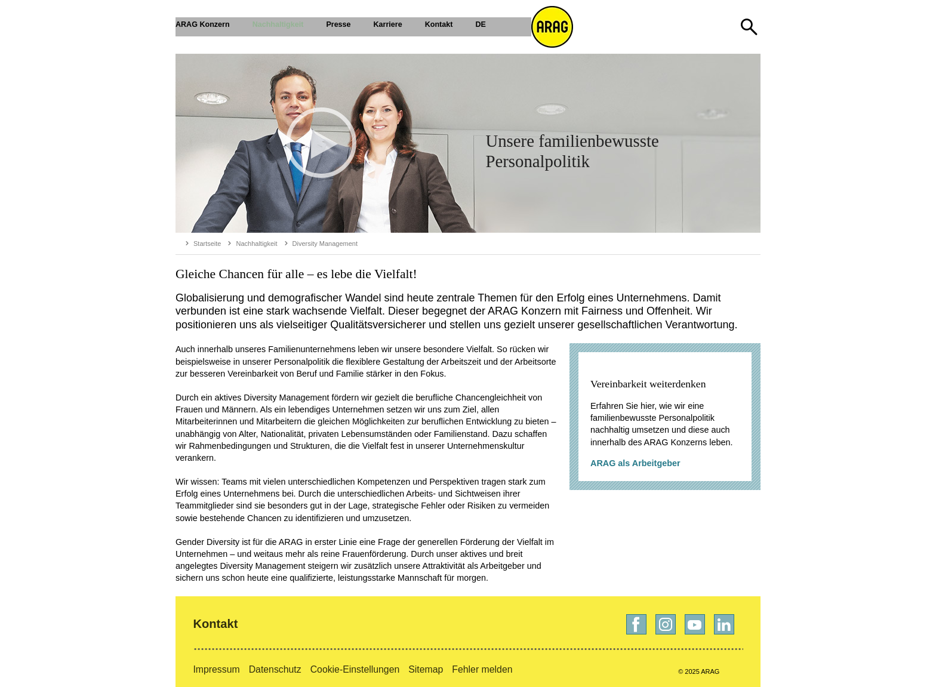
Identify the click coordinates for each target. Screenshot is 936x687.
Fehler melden (482, 669)
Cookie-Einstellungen (355, 669)
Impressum (216, 669)
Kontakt (215, 623)
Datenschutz (275, 669)
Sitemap (425, 669)
